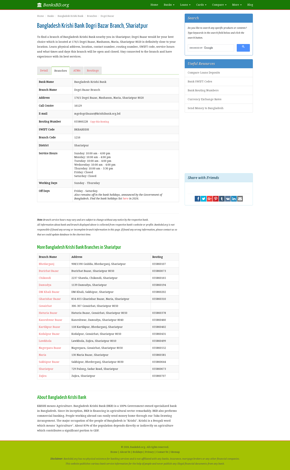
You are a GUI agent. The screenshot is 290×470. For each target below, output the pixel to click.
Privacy (149, 452)
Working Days (48, 183)
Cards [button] (201, 4)
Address (44, 97)
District (43, 145)
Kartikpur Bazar (49, 326)
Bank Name (46, 81)
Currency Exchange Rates (204, 99)
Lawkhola (45, 340)
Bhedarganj (46, 263)
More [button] (237, 4)
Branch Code (47, 137)
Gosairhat (45, 305)
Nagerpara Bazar (50, 347)
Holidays (138, 452)
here (125, 198)
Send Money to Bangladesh (206, 108)
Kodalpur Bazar (49, 333)
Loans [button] (185, 4)
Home (154, 4)
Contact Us (162, 452)
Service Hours (48, 153)
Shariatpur (46, 368)
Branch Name (48, 89)
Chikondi (45, 277)
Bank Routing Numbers (203, 90)
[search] (210, 48)
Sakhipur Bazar (49, 361)
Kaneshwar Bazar (50, 319)
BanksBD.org (53, 4)
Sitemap (175, 452)
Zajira (43, 375)
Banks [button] (169, 4)
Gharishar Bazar (50, 298)
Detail (44, 70)
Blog (250, 4)
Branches (92, 16)
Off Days (44, 190)
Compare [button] (219, 4)
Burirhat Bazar (49, 270)
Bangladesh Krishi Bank (70, 16)
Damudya (45, 284)
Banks (50, 16)
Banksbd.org (137, 447)
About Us (125, 452)
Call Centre (46, 105)
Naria (42, 354)
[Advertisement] (219, 142)
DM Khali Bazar (49, 291)
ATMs (77, 70)
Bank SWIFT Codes (200, 81)
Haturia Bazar (48, 312)
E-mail (43, 113)
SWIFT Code (47, 129)
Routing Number (50, 121)
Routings (93, 70)
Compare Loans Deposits (204, 72)
